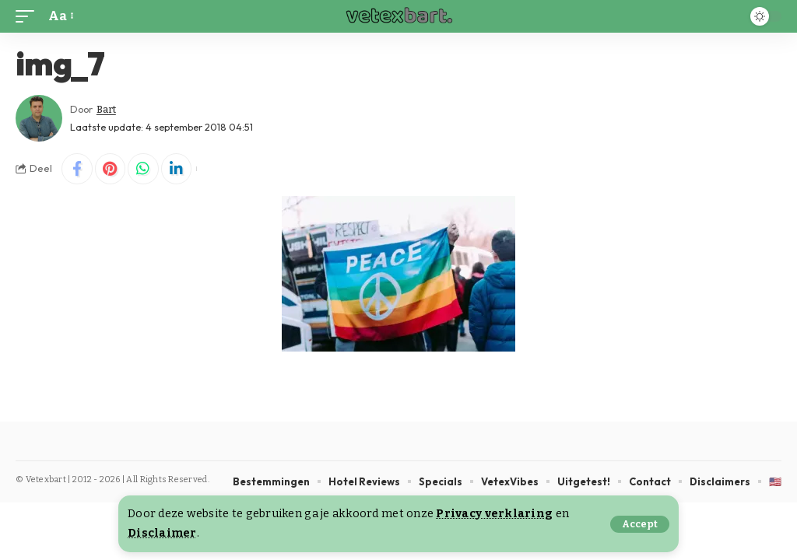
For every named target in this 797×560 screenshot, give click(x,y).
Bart (107, 109)
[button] (639, 524)
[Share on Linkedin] (177, 168)
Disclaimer (162, 533)
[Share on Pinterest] (110, 168)
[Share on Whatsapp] (144, 168)
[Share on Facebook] (77, 168)
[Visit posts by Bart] (39, 118)
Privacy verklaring (494, 513)
